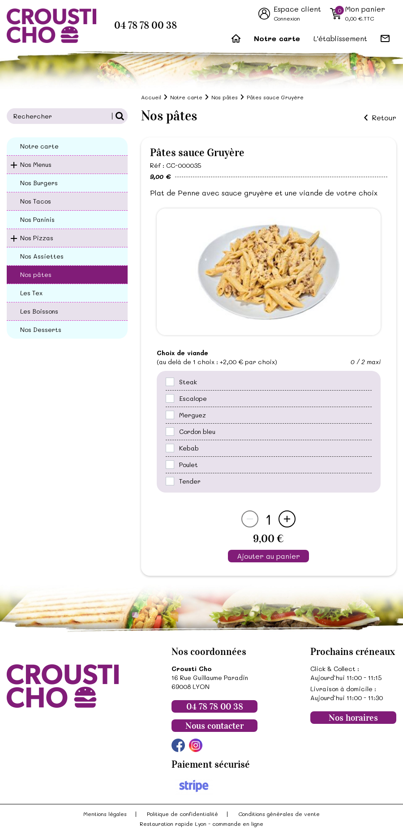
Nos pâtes (35, 274)
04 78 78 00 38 (145, 25)
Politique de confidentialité (182, 813)
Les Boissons (39, 311)
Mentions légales (105, 813)
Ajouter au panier (268, 556)
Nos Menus (35, 164)
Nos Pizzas (36, 238)
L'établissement (340, 38)
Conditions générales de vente (279, 813)
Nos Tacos (35, 201)
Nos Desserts (40, 329)
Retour (384, 117)
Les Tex (31, 293)
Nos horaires (353, 717)
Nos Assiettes (42, 256)
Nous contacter (214, 725)
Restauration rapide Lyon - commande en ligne (201, 823)
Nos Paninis (37, 219)
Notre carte (277, 38)
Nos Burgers (39, 182)
